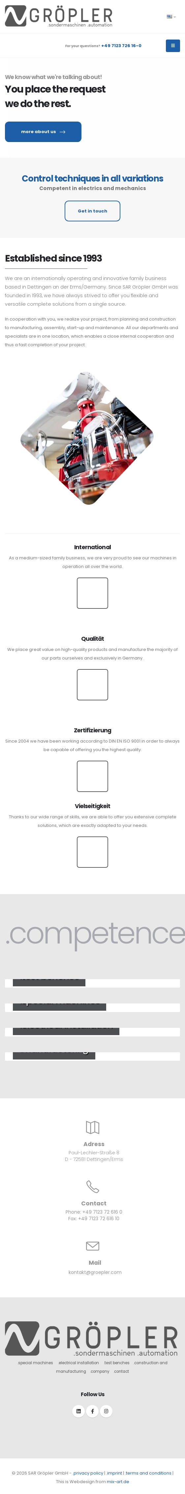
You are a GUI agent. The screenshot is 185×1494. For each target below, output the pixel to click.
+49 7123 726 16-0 (121, 45)
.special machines (35, 1363)
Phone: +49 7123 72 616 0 (94, 1212)
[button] (172, 17)
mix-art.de (118, 1482)
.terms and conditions (148, 1473)
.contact (121, 1371)
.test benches (117, 1363)
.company (99, 1371)
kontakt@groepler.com (95, 1272)
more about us (43, 131)
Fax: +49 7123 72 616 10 (93, 1218)
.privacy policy (88, 1473)
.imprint (114, 1473)
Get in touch (92, 211)
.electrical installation (78, 1363)
